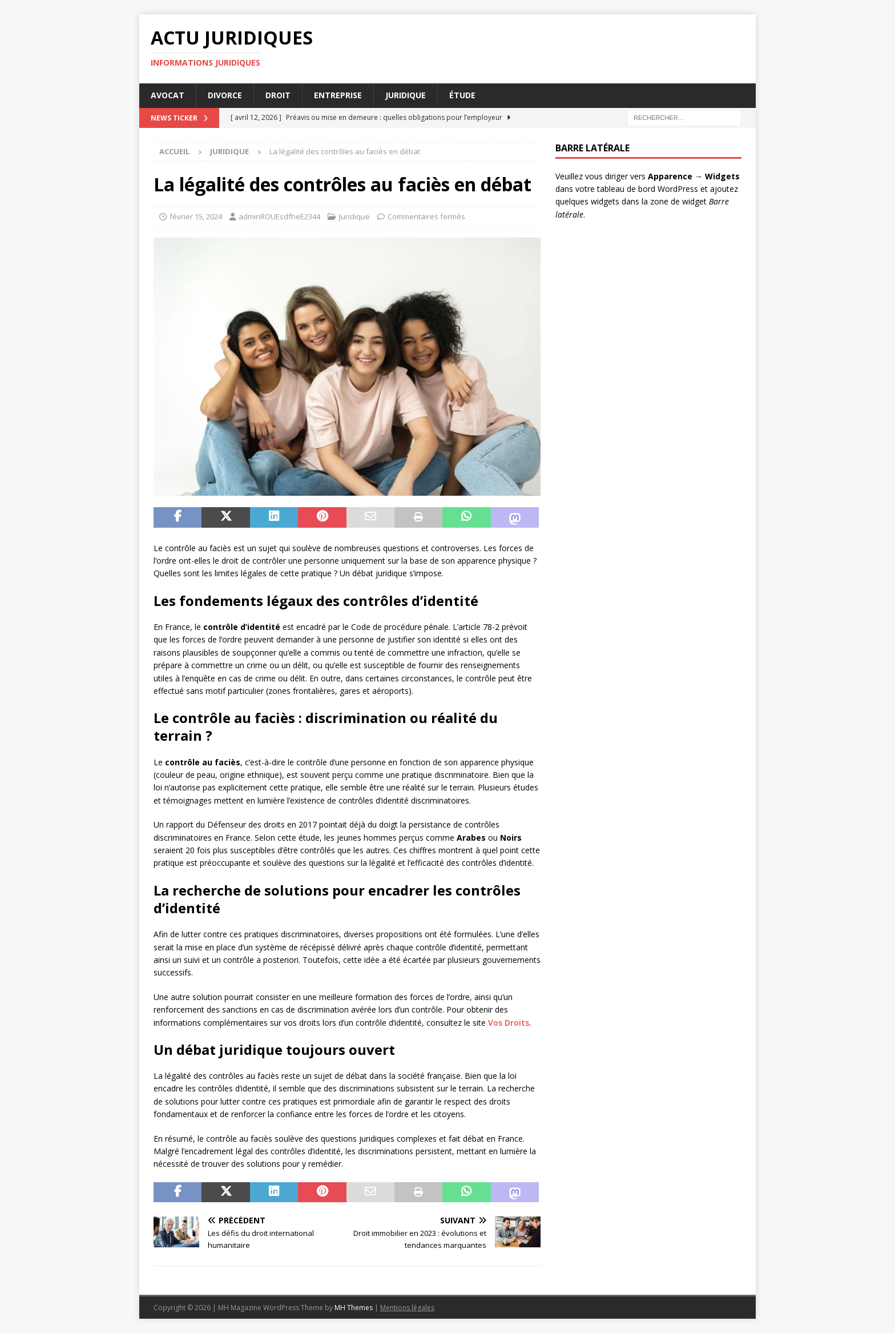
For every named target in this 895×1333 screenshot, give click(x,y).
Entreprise (338, 95)
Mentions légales (407, 1307)
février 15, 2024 (196, 216)
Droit (278, 95)
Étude (462, 95)
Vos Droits (508, 1022)
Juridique (405, 95)
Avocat (167, 95)
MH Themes (353, 1307)
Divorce (225, 95)
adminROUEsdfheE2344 (279, 216)
